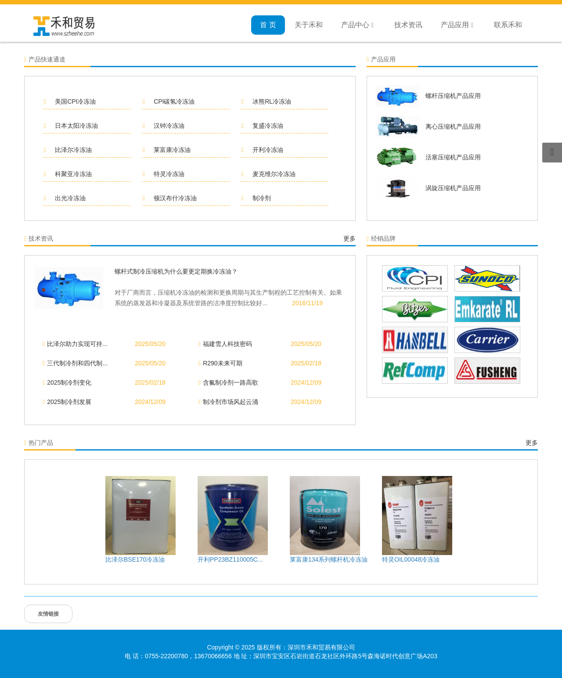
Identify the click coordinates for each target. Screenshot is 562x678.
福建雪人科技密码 (225, 343)
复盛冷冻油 (262, 125)
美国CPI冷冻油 (70, 101)
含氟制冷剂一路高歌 (228, 382)
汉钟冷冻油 (163, 125)
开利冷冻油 (262, 149)
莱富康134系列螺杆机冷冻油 (328, 559)
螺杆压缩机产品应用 (453, 95)
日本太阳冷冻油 (71, 125)
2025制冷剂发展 (67, 401)
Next (505, 518)
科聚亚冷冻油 (68, 173)
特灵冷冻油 (163, 173)
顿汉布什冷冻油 (170, 198)
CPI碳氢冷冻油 (169, 101)
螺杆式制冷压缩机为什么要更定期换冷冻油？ (176, 271)
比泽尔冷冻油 (68, 149)
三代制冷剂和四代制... (75, 363)
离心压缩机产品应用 (453, 126)
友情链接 (48, 614)
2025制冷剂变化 (67, 382)
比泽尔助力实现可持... (75, 343)
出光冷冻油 (65, 198)
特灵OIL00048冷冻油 (411, 559)
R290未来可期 (220, 363)
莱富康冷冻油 (167, 149)
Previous (57, 518)
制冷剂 (256, 198)
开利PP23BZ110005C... (230, 559)
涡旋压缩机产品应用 (453, 187)
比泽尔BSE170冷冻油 (135, 559)
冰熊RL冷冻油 (266, 101)
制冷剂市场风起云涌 (228, 401)
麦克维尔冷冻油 (268, 173)
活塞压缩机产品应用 (453, 157)
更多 (349, 238)
